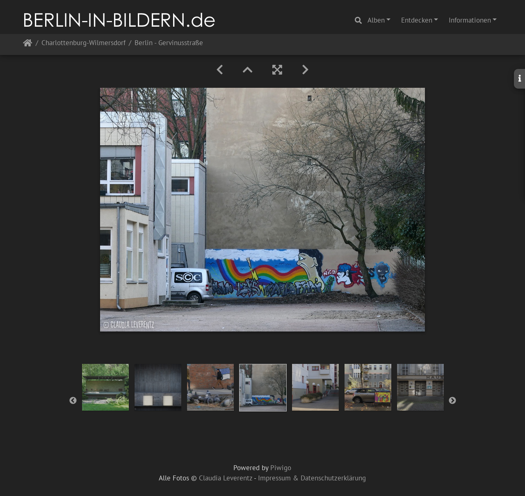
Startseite (27, 44)
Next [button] (452, 401)
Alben (376, 20)
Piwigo (280, 467)
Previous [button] (73, 401)
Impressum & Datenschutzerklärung (312, 477)
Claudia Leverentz (225, 477)
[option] (105, 387)
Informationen (470, 20)
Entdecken (416, 20)
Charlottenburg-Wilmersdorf (83, 43)
